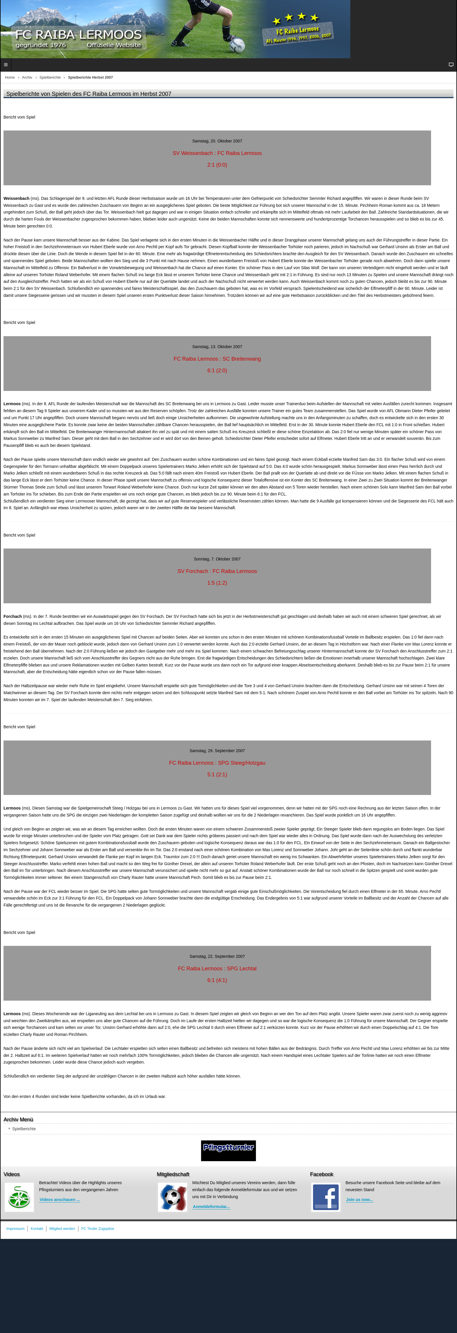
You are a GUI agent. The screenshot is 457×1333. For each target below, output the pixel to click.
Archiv (27, 77)
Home (10, 77)
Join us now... (359, 1199)
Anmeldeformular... (211, 1206)
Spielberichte (50, 77)
